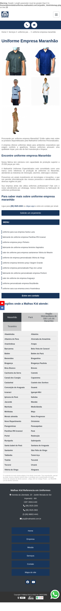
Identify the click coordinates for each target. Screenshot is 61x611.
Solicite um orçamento (30, 213)
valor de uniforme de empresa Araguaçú (19, 278)
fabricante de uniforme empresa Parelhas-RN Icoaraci (24, 237)
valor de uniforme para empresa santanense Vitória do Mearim (28, 253)
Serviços (30, 556)
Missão (30, 547)
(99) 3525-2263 (17, 206)
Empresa (30, 539)
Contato (30, 564)
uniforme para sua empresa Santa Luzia (19, 232)
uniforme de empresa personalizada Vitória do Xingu (24, 258)
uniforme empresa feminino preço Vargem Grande (23, 263)
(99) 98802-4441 (30, 514)
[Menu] (56, 14)
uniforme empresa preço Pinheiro (16, 242)
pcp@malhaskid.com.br (30, 519)
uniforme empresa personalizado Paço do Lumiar (22, 268)
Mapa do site (30, 572)
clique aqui (30, 206)
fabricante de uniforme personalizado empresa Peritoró (25, 273)
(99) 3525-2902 (30, 510)
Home (30, 531)
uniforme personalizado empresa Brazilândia (20, 283)
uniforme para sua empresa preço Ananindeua (21, 289)
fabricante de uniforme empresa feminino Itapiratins (23, 247)
